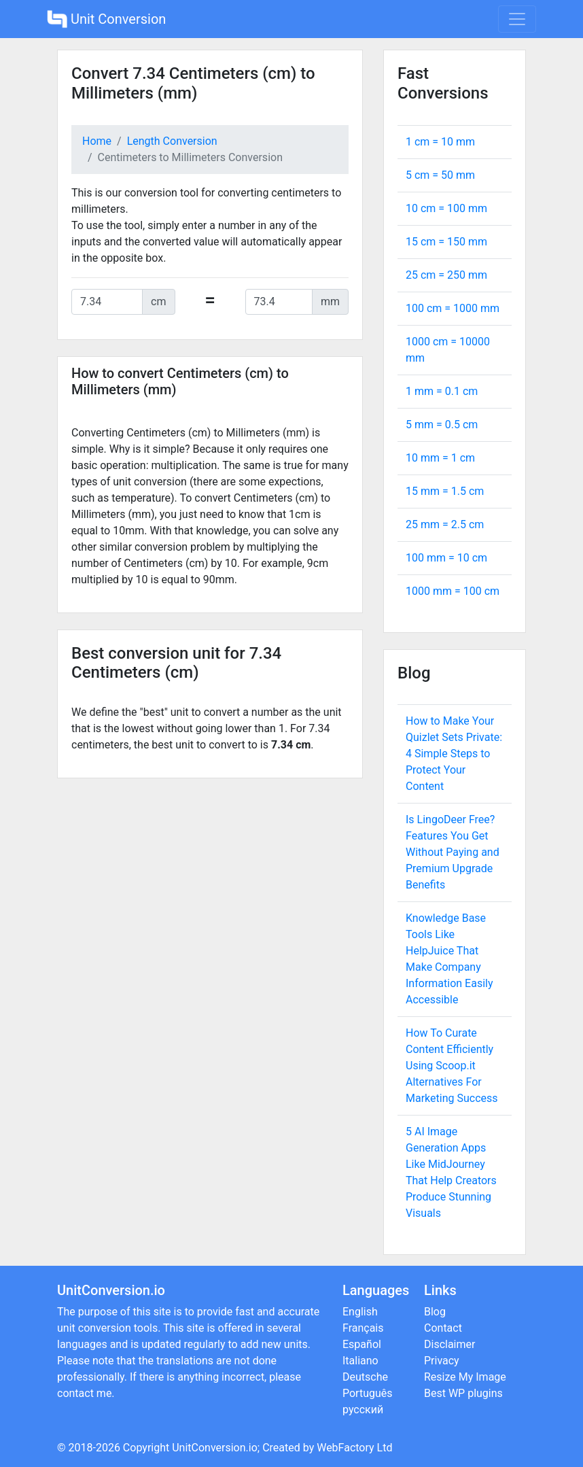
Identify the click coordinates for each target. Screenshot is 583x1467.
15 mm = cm (445, 491)
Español (361, 1344)
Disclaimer (449, 1344)
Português (367, 1393)
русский (362, 1409)
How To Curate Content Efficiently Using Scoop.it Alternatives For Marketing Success (452, 1065)
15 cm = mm (446, 241)
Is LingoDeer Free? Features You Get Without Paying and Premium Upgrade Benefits (452, 852)
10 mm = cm (440, 457)
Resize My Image (465, 1376)
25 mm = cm (445, 524)
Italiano (360, 1360)
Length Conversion (172, 141)
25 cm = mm (446, 275)
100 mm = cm (446, 557)
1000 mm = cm (452, 591)
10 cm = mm (446, 208)
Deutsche (365, 1376)
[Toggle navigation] (517, 19)
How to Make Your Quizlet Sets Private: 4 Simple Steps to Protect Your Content (454, 753)
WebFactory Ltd (354, 1447)
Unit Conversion (106, 19)
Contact (443, 1328)
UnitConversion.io (215, 1447)
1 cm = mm (440, 141)
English (360, 1311)
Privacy (441, 1360)
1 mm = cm (442, 391)
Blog (435, 1311)
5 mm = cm (442, 424)
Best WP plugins (463, 1393)
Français (363, 1328)
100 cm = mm (452, 308)
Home (96, 141)
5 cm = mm (440, 175)
